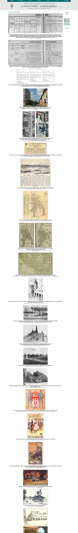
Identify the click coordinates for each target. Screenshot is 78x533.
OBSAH (39, 0)
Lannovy (31, 187)
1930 (43, 249)
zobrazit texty (67, 28)
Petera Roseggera (39, 85)
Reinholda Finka (40, 467)
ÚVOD (11, 0)
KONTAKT (66, 0)
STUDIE (30, 0)
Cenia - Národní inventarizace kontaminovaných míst (38, 140)
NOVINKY (21, 0)
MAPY (48, 0)
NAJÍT (57, 0)
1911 (41, 249)
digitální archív (39, 38)
